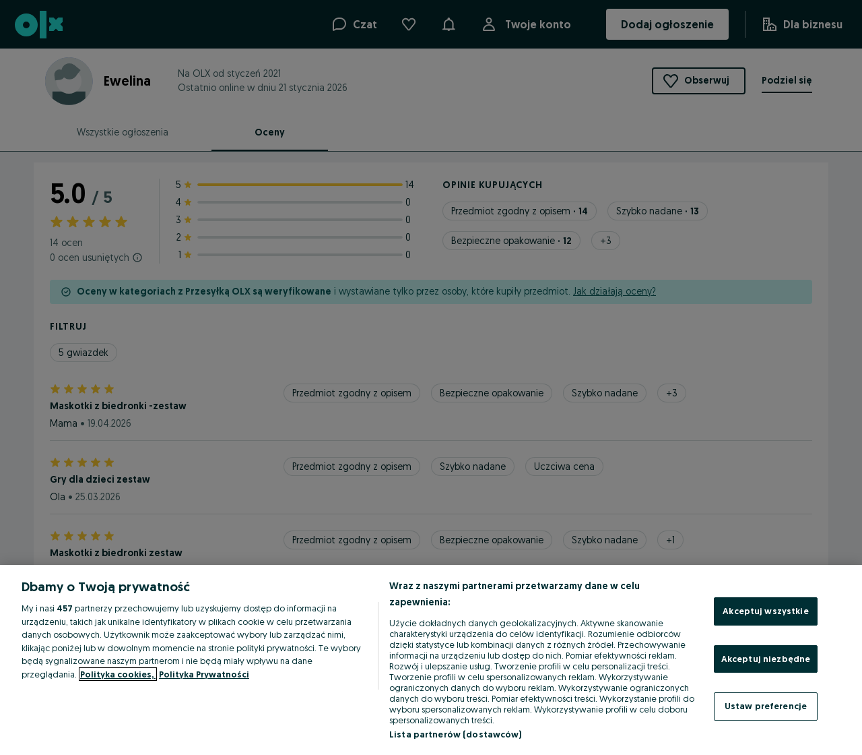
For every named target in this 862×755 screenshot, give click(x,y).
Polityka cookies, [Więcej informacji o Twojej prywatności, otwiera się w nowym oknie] (118, 674)
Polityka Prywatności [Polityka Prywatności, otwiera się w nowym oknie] (204, 674)
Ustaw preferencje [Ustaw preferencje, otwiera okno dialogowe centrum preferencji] (766, 705)
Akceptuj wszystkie (765, 610)
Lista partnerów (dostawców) (455, 734)
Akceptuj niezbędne (765, 658)
